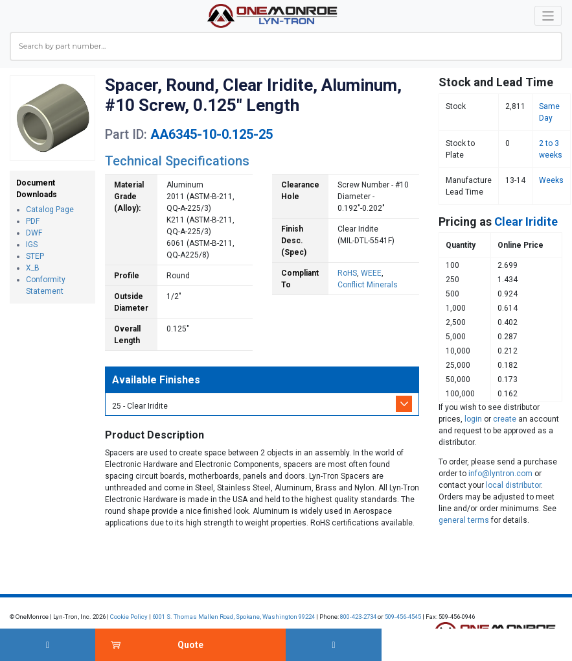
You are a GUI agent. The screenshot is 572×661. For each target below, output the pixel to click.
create (504, 419)
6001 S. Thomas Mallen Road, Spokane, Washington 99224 (233, 616)
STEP (35, 256)
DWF (34, 232)
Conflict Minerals (367, 284)
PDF (33, 221)
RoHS (347, 273)
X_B (33, 267)
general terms (464, 520)
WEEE (371, 273)
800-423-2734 (358, 616)
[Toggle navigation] (548, 16)
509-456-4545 (403, 616)
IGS (32, 244)
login (473, 419)
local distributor (513, 485)
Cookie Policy (129, 616)
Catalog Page (50, 209)
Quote (190, 645)
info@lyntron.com (500, 473)
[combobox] (286, 46)
